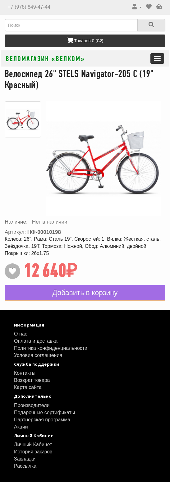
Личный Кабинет (33, 444)
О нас (20, 333)
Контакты (24, 373)
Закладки (24, 458)
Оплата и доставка (35, 341)
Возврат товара (32, 380)
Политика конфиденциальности (50, 348)
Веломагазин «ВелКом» (45, 58)
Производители (32, 405)
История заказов (33, 451)
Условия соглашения (38, 355)
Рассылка (25, 466)
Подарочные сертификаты (44, 412)
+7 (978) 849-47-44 (28, 7)
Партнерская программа (42, 419)
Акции (21, 426)
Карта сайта (28, 387)
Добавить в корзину (85, 293)
